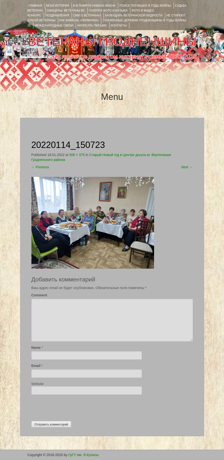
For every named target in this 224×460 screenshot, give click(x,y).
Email (35, 366)
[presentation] (68, 406)
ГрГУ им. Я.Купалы (83, 455)
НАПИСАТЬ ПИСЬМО (92, 25)
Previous (40, 167)
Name (36, 348)
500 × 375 (77, 155)
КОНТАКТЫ (119, 25)
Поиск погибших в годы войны (145, 5)
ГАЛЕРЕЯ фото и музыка (108, 10)
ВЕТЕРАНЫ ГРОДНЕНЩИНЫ (112, 42)
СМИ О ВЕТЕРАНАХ (87, 15)
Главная (35, 5)
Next (187, 167)
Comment (39, 295)
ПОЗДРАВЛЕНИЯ (57, 15)
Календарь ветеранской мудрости (133, 15)
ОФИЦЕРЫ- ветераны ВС (66, 10)
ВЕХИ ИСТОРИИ (57, 5)
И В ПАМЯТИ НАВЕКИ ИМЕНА (94, 5)
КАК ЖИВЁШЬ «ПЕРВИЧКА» (79, 20)
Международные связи (54, 25)
